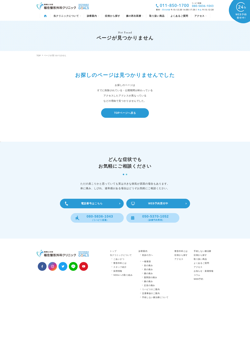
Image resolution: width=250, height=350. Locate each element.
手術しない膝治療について (155, 336)
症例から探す (112, 16)
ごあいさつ (118, 298)
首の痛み (148, 304)
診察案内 (93, 16)
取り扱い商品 (156, 16)
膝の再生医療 (134, 16)
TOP (39, 56)
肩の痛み (148, 308)
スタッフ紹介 (120, 306)
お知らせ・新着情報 (203, 310)
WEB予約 (198, 318)
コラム (197, 314)
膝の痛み (148, 320)
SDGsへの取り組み (122, 314)
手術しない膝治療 (202, 290)
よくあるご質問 (179, 16)
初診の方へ (147, 294)
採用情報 (117, 310)
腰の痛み (148, 312)
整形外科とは (120, 302)
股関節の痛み (150, 316)
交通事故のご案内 (151, 332)
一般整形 (146, 300)
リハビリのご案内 (151, 328)
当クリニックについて (67, 16)
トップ (113, 290)
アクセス (200, 16)
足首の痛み (149, 324)
